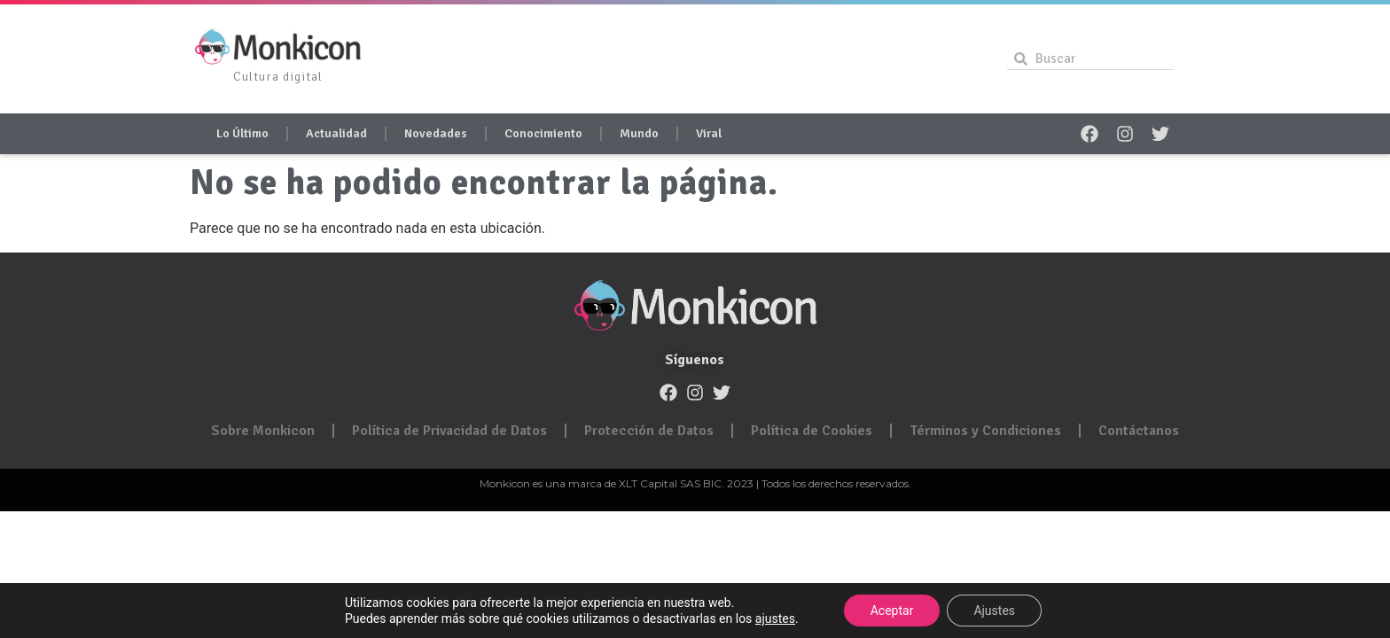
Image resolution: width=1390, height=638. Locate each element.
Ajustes (994, 610)
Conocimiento (543, 133)
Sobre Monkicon (263, 431)
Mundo (639, 133)
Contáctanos (1138, 431)
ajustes (775, 618)
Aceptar (892, 610)
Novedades (435, 133)
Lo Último (242, 133)
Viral (709, 133)
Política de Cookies (811, 431)
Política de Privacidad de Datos (449, 431)
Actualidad (336, 133)
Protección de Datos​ (649, 431)
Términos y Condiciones (985, 431)
